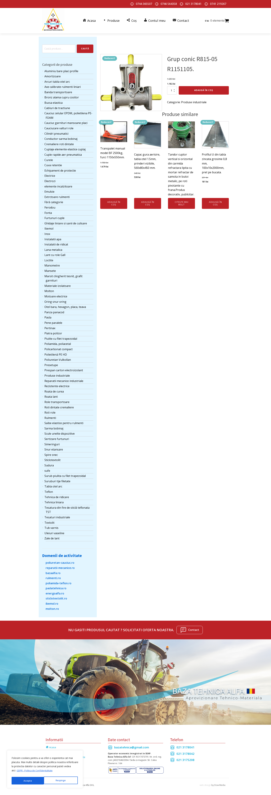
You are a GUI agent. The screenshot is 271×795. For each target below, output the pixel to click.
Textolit (49, 520)
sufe (47, 469)
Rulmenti (50, 416)
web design (205, 783)
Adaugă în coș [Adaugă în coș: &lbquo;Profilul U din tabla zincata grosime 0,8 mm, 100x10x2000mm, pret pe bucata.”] (215, 201)
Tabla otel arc (53, 484)
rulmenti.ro (53, 576)
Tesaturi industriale (57, 515)
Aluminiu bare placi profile (61, 69)
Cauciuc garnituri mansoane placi (65, 121)
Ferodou (49, 205)
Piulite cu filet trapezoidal (60, 336)
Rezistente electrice (56, 384)
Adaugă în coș (203, 88)
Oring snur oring (55, 300)
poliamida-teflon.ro (58, 581)
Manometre (52, 263)
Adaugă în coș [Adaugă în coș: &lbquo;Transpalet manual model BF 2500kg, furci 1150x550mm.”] (113, 201)
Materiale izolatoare (57, 284)
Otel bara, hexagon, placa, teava (65, 305)
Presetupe (51, 363)
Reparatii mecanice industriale (63, 379)
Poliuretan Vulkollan (57, 358)
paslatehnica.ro (56, 586)
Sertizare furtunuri (56, 437)
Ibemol (48, 227)
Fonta (48, 211)
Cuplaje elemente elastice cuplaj (65, 147)
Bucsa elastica (53, 101)
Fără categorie (53, 200)
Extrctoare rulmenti (57, 195)
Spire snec (51, 453)
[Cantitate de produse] (172, 88)
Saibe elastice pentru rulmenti (63, 421)
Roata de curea (54, 389)
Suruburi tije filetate (57, 479)
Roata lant (51, 395)
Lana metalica (53, 248)
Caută (85, 46)
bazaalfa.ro (53, 571)
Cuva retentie (53, 163)
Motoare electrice (55, 294)
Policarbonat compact (58, 347)
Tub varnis (51, 526)
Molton (49, 289)
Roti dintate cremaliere (59, 405)
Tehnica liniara (54, 500)
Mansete (50, 269)
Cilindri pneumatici (56, 131)
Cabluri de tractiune (57, 106)
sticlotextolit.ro (56, 596)
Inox (47, 232)
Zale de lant (51, 536)
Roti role (49, 411)
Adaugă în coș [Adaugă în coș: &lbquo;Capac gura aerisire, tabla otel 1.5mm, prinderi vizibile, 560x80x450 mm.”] (147, 201)
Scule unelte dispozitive (59, 432)
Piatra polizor (53, 331)
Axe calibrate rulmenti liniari (62, 85)
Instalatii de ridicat (56, 242)
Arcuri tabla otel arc (57, 79)
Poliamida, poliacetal (57, 342)
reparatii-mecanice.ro (60, 566)
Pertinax (49, 326)
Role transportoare (56, 400)
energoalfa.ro (55, 591)
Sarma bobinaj (53, 426)
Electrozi (49, 179)
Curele (48, 158)
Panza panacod (54, 310)
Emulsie (49, 190)
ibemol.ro (52, 602)
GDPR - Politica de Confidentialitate (36, 772)
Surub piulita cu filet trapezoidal (65, 474)
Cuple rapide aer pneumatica (63, 152)
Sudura (49, 463)
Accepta (62, 780)
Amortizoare (52, 74)
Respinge (28, 780)
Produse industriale (57, 373)
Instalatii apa (52, 237)
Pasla (47, 315)
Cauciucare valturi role (58, 126)
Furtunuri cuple (54, 216)
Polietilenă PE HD (55, 352)
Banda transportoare (58, 90)
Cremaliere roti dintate (59, 142)
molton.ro (52, 607)
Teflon (48, 490)
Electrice (49, 174)
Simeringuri (52, 442)
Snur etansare (53, 447)
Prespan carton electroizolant (63, 368)
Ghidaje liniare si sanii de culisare (65, 221)
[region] (45, 770)
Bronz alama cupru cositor (61, 95)
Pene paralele (53, 321)
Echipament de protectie (60, 168)
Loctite (48, 258)
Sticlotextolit (52, 458)
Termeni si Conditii (56, 750)
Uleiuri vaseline (54, 531)
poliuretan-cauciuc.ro (60, 561)
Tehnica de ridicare (56, 495)
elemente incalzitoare (58, 184)
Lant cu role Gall (54, 253)
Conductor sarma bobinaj (60, 137)
